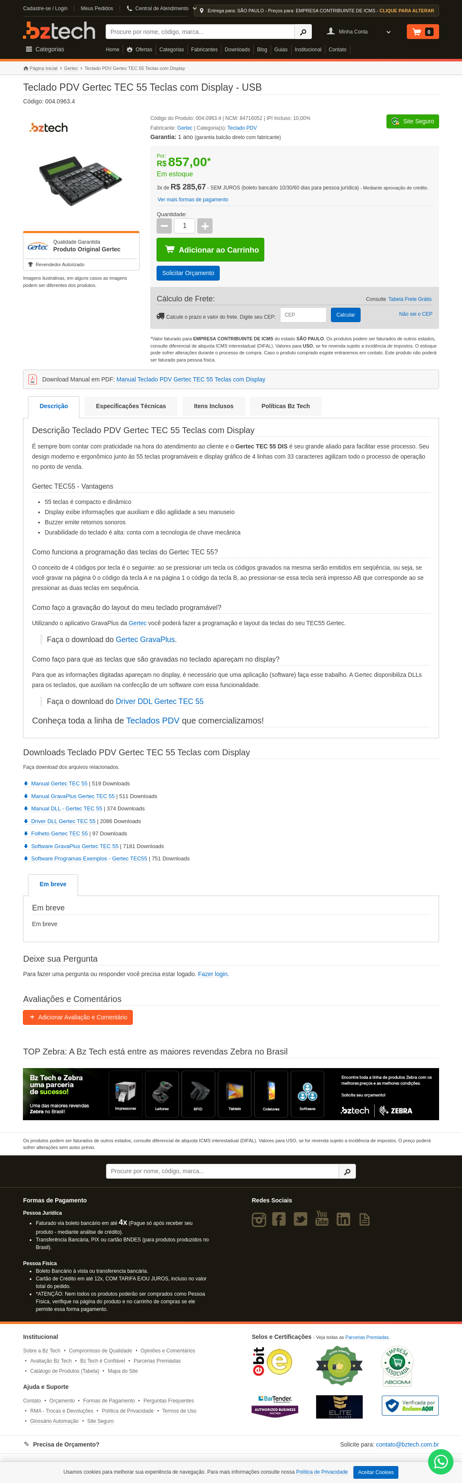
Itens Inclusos (213, 406)
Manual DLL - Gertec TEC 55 (62, 808)
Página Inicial (40, 68)
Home (112, 50)
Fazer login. (213, 974)
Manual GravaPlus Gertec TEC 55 (69, 796)
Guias (281, 50)
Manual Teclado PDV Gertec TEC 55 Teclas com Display (191, 379)
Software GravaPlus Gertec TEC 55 (70, 846)
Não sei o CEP (416, 314)
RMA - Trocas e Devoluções (61, 1411)
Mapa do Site (123, 1371)
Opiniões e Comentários (167, 1351)
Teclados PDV (152, 720)
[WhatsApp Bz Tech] (441, 1463)
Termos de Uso (179, 1411)
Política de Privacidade (128, 1411)
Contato (338, 50)
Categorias (172, 50)
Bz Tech (59, 30)
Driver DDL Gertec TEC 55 (160, 701)
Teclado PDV (242, 128)
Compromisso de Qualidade (100, 1351)
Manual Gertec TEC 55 (55, 783)
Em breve (52, 884)
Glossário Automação (54, 1421)
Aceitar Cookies (376, 1472)
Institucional (308, 50)
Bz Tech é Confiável (102, 1361)
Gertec (71, 68)
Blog (262, 50)
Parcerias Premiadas (157, 1361)
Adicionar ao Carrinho (212, 249)
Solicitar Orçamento (188, 273)
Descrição (53, 406)
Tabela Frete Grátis (410, 299)
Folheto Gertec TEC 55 (55, 833)
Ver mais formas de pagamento (192, 200)
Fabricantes (204, 50)
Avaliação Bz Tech (51, 1361)
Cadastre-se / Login (45, 8)
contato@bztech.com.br (407, 1444)
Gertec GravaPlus (145, 639)
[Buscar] (200, 31)
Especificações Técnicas (131, 406)
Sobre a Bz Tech (41, 1351)
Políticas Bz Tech (285, 406)
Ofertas (139, 50)
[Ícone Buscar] (303, 31)
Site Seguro (100, 1421)
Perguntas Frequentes (168, 1401)
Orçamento (62, 1401)
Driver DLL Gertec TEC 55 (59, 821)
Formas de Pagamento (109, 1401)
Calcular (345, 315)
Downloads (237, 50)
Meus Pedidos (97, 8)
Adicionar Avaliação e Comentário (77, 1017)
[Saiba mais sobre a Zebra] (231, 1094)
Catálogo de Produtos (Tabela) (64, 1371)
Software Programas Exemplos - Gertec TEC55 (85, 858)
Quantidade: (172, 214)
